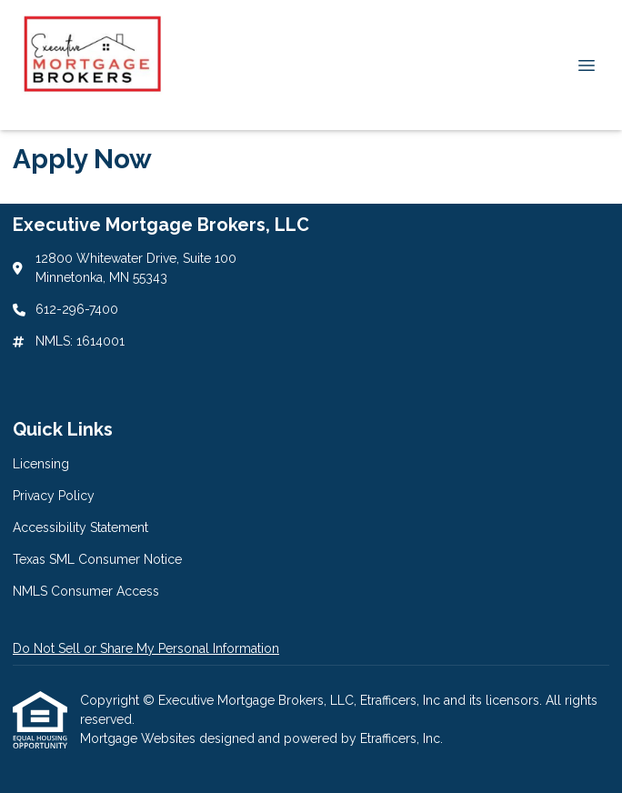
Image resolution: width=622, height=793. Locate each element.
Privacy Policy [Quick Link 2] (54, 495)
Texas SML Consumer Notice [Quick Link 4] (97, 559)
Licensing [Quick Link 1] (41, 464)
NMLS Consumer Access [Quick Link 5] (86, 591)
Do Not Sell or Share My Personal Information (146, 648)
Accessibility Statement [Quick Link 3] (80, 527)
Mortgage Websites (139, 738)
